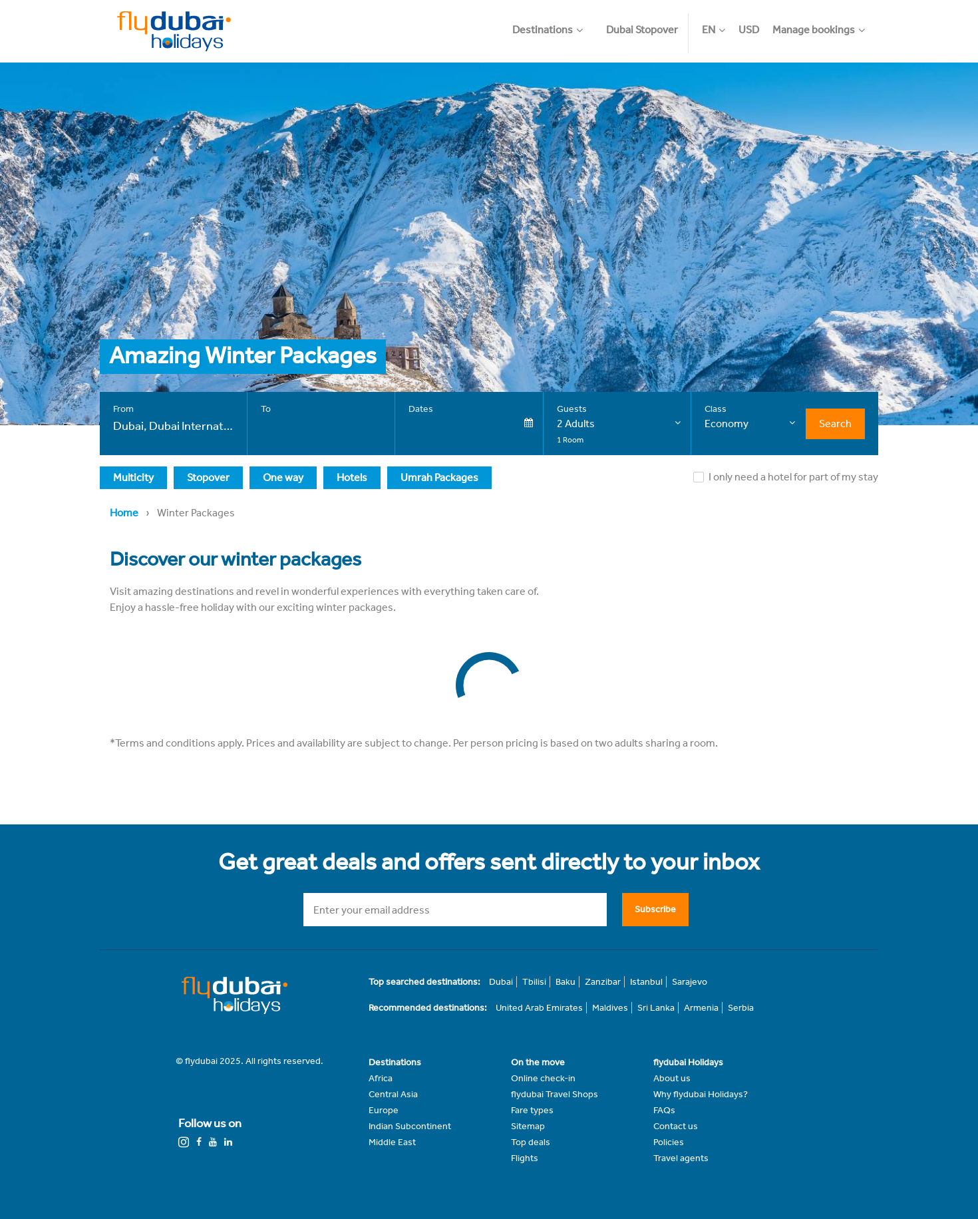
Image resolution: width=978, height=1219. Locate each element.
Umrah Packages (439, 477)
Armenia (701, 1007)
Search (835, 423)
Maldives (610, 1007)
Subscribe (656, 909)
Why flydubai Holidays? (700, 1094)
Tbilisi (534, 981)
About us (672, 1078)
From (123, 409)
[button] (554, 23)
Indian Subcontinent (410, 1126)
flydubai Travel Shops (554, 1094)
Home (124, 512)
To (266, 409)
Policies (668, 1142)
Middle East (392, 1142)
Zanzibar (603, 981)
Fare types (532, 1110)
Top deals (530, 1142)
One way (283, 477)
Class (716, 409)
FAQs (664, 1110)
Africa (381, 1078)
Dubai (501, 981)
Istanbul (646, 981)
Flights (524, 1158)
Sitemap (528, 1126)
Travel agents (681, 1158)
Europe (384, 1110)
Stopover (208, 477)
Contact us (675, 1126)
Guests (572, 409)
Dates (420, 409)
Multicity (133, 477)
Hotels (352, 477)
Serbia (741, 1007)
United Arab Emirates (539, 1007)
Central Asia (393, 1094)
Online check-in (543, 1078)
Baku (565, 981)
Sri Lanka (656, 1007)
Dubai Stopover (642, 29)
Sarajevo (689, 981)
